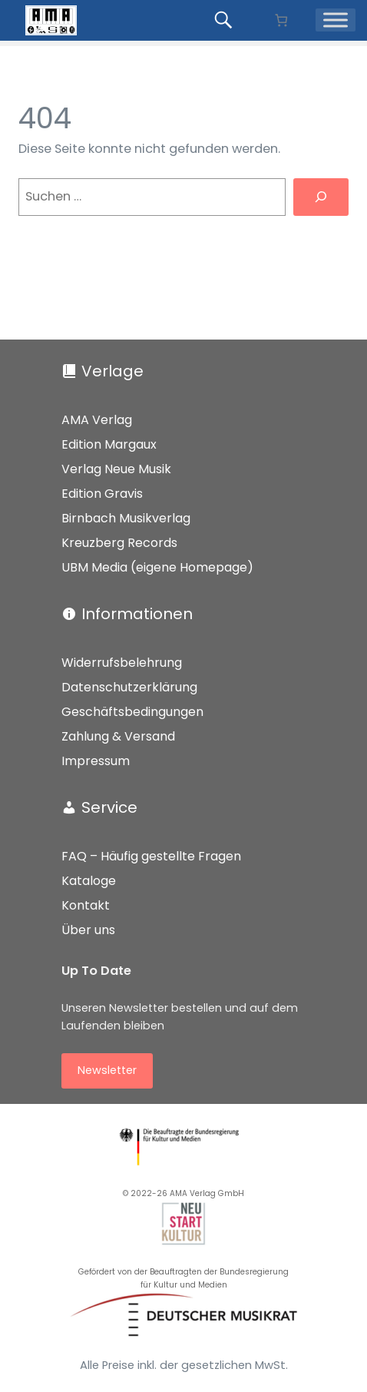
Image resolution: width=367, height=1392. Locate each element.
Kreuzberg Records (119, 543)
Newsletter (107, 1070)
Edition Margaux (109, 444)
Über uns (88, 930)
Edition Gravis (102, 493)
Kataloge (88, 881)
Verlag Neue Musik (116, 469)
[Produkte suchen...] (225, 20)
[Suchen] (321, 197)
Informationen (137, 614)
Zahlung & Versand (118, 736)
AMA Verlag (96, 420)
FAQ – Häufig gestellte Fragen (151, 856)
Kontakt (85, 905)
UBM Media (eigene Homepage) (157, 567)
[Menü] (335, 20)
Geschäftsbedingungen (132, 712)
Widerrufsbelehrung (121, 662)
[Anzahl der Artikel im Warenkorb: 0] (281, 20)
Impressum (95, 761)
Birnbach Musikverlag (125, 518)
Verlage (112, 371)
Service (109, 807)
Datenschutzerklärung (129, 687)
